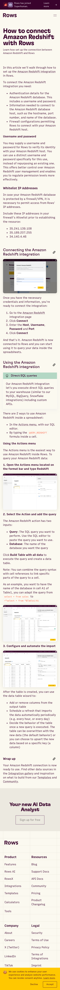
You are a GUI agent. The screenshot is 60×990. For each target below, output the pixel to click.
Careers (9, 940)
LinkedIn (10, 956)
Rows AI (9, 871)
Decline (34, 984)
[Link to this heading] (54, 252)
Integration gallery (20, 773)
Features (10, 864)
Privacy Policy (40, 947)
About (8, 933)
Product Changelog (38, 902)
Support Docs (40, 871)
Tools (7, 911)
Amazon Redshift (34, 313)
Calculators (12, 902)
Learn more (49, 978)
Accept (50, 984)
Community (10, 781)
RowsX (8, 879)
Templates (44, 777)
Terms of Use (40, 940)
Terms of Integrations (39, 956)
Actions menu (27, 424)
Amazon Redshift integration (36, 71)
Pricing (35, 893)
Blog (34, 864)
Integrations (12, 886)
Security (36, 933)
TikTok (8, 965)
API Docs (37, 879)
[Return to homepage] (10, 15)
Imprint (36, 965)
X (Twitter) (11, 947)
